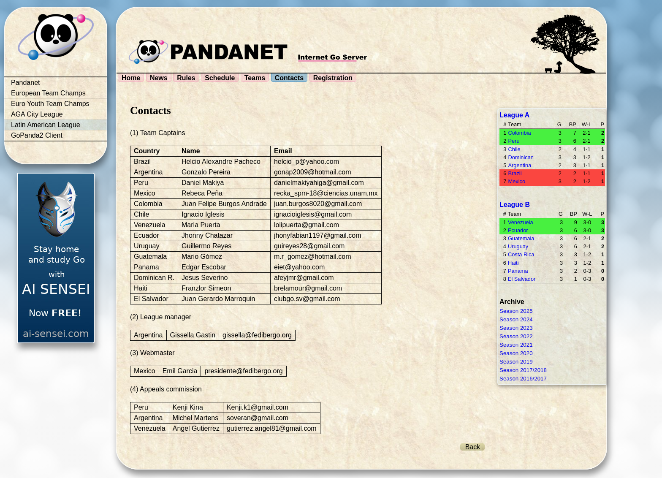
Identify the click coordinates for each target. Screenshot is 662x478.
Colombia (519, 133)
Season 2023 (516, 328)
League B (514, 204)
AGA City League (37, 114)
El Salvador (521, 279)
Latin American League (45, 124)
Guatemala (521, 238)
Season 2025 (516, 311)
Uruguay (518, 246)
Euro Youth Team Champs (50, 103)
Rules (186, 77)
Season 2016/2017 (523, 378)
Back (472, 447)
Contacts (289, 77)
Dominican (520, 157)
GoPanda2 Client (36, 135)
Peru (513, 141)
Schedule (220, 77)
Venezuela (520, 222)
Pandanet (25, 82)
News (159, 77)
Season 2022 (516, 336)
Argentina (519, 165)
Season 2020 (516, 353)
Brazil (514, 173)
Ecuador (518, 230)
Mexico (516, 181)
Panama (518, 271)
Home (131, 77)
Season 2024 (516, 319)
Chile (514, 149)
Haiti (513, 263)
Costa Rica (521, 254)
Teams (255, 77)
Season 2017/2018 (523, 370)
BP (572, 124)
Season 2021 (516, 345)
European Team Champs (48, 93)
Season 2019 (516, 361)
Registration (333, 77)
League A (514, 115)
